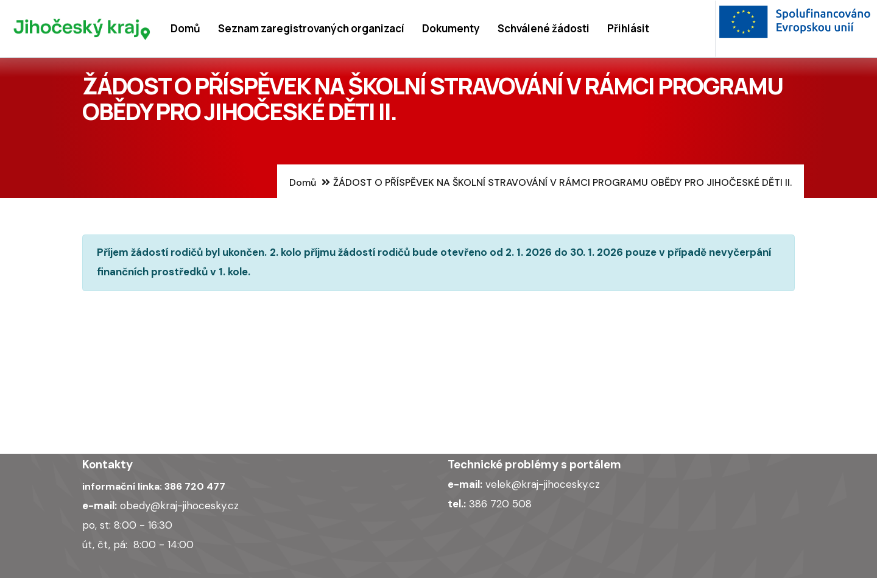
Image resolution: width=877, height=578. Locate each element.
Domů (185, 28)
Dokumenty (451, 28)
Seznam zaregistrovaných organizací (311, 28)
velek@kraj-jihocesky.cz (542, 484)
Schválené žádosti (544, 28)
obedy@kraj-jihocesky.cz (179, 505)
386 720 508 (500, 503)
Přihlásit (628, 28)
